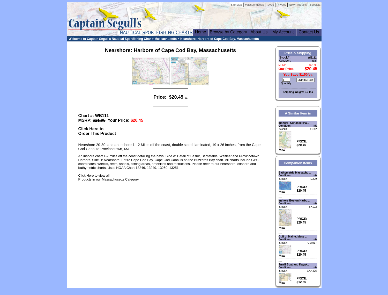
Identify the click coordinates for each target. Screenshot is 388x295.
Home (200, 32)
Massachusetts (254, 4)
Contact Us (309, 32)
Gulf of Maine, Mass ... (293, 236)
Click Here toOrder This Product (97, 131)
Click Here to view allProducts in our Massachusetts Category (108, 177)
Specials (315, 4)
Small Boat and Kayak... (294, 264)
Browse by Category (228, 32)
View (285, 149)
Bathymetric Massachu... (295, 172)
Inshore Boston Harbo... (294, 200)
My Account (283, 32)
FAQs (270, 4)
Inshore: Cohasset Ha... (294, 122)
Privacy (281, 4)
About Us (259, 32)
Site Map (236, 4)
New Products (298, 4)
